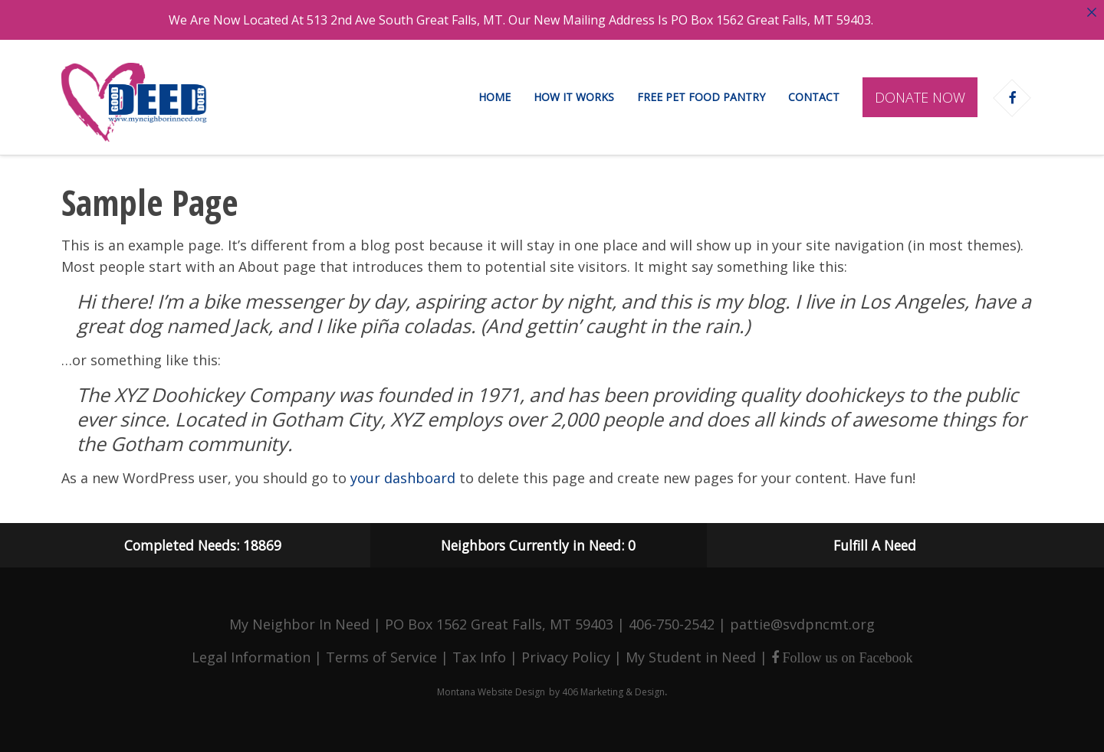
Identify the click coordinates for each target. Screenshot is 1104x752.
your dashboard (402, 478)
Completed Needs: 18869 (202, 545)
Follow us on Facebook (846, 658)
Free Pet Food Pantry (701, 97)
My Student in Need (691, 657)
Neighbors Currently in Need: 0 (538, 545)
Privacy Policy (565, 657)
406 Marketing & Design (613, 691)
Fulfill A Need (874, 545)
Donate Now (920, 97)
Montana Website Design (491, 691)
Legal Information (251, 657)
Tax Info (479, 657)
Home (494, 97)
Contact (814, 97)
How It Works (574, 97)
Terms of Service (381, 657)
